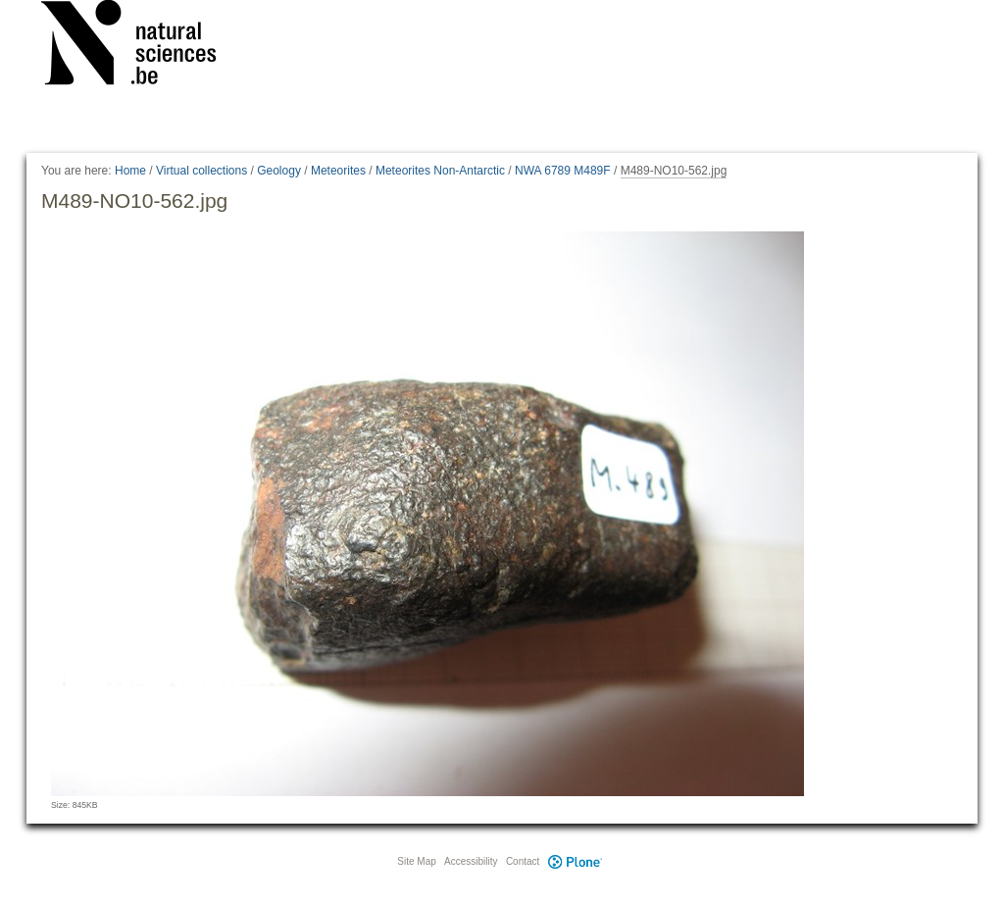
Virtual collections (201, 170)
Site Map (416, 861)
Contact (522, 861)
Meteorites (338, 170)
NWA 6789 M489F (563, 170)
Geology (279, 170)
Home (130, 170)
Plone (574, 861)
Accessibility (470, 861)
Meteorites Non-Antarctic (440, 170)
